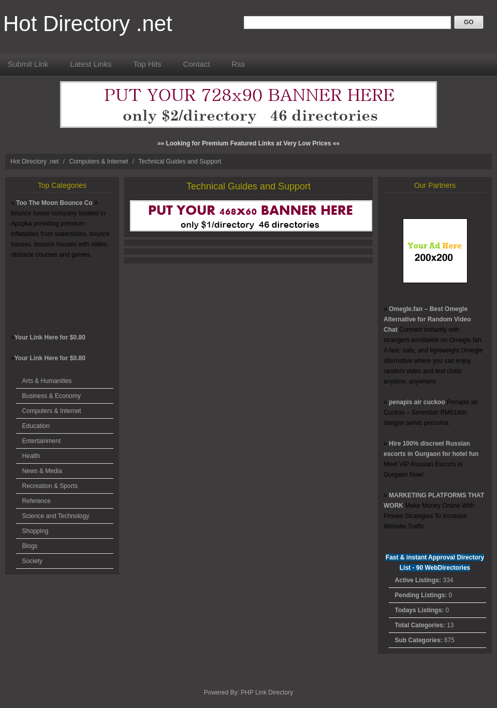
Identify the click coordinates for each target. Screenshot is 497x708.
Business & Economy (51, 396)
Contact (196, 64)
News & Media (42, 471)
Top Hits (147, 64)
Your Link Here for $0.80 (49, 337)
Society (32, 561)
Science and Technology (56, 516)
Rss (238, 64)
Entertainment (41, 441)
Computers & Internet (99, 161)
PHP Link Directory (267, 692)
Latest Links (90, 64)
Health (31, 456)
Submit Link (28, 64)
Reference (36, 501)
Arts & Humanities (47, 381)
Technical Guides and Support (179, 161)
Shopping (35, 531)
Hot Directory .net (87, 23)
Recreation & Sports (50, 486)
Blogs (30, 546)
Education (36, 426)
